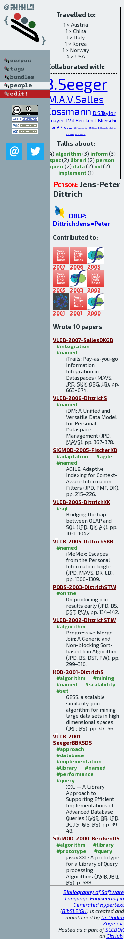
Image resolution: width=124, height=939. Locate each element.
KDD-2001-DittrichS (78, 672)
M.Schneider (80, 134)
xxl (98, 166)
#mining (103, 678)
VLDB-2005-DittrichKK (81, 502)
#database (70, 755)
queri (56, 166)
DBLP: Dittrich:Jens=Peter (81, 219)
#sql (62, 508)
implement (72, 172)
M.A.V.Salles (76, 99)
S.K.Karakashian (80, 128)
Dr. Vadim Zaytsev (112, 920)
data (79, 166)
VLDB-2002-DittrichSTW (84, 620)
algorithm (68, 153)
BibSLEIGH (74, 911)
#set (62, 690)
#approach (70, 749)
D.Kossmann (63, 111)
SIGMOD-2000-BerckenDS (86, 838)
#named (66, 352)
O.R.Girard (93, 128)
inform (99, 153)
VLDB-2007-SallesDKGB (83, 340)
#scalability (100, 684)
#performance (75, 774)
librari (78, 160)
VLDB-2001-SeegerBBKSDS (72, 739)
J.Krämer (112, 128)
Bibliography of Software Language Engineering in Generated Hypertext (93, 898)
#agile (104, 456)
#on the (66, 593)
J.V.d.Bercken (79, 120)
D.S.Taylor (104, 113)
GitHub (114, 936)
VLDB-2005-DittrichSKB (83, 541)
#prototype (71, 851)
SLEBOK (114, 929)
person (105, 160)
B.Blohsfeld (103, 128)
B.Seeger (76, 83)
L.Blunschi (105, 120)
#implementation (79, 761)
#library (66, 767)
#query (65, 780)
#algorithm (70, 626)
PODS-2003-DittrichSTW (84, 587)
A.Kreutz (64, 127)
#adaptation (72, 456)
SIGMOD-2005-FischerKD (85, 450)
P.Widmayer (50, 120)
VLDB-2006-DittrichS (80, 398)
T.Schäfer (70, 134)
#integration (73, 346)
